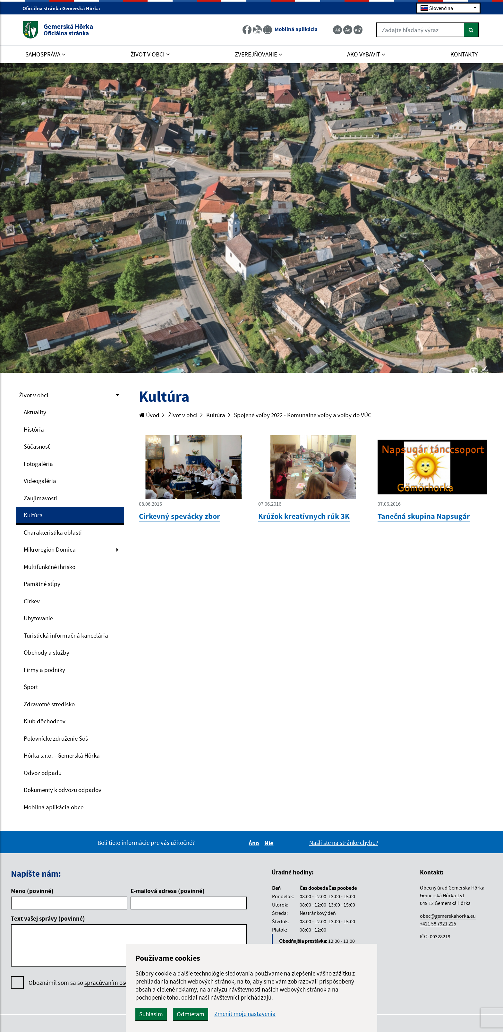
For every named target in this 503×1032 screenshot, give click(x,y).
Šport (31, 687)
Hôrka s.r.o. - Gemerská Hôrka (62, 755)
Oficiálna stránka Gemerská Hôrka (64, 8)
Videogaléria (40, 481)
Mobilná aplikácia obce (53, 807)
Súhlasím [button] (151, 1014)
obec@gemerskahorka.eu (448, 916)
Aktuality (35, 412)
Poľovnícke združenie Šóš (56, 738)
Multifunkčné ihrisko (49, 567)
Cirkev (32, 601)
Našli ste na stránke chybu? (343, 843)
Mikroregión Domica (50, 549)
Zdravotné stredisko (49, 704)
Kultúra (33, 515)
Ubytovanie (38, 618)
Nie (269, 843)
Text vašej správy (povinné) (48, 918)
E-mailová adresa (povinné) (168, 891)
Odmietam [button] (190, 1014)
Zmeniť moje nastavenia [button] (245, 1014)
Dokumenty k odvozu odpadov (62, 790)
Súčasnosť (37, 446)
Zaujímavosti (40, 498)
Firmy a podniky (44, 670)
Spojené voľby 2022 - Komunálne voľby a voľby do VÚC (302, 415)
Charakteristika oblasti (53, 532)
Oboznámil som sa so (99, 983)
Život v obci (33, 395)
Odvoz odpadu (43, 773)
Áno (255, 843)
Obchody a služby (46, 652)
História (34, 429)
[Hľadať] (471, 29)
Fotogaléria (38, 464)
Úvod (149, 415)
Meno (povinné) (32, 891)
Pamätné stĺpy (42, 584)
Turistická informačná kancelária (66, 635)
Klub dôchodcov (44, 721)
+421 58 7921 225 (438, 923)
